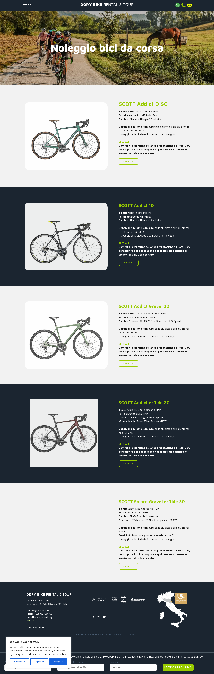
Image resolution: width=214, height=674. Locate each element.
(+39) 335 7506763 (43, 613)
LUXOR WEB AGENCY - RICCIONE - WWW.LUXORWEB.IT (107, 634)
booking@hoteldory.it (43, 617)
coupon (114, 662)
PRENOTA (128, 161)
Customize (19, 661)
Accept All (58, 661)
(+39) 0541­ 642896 (40, 610)
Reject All (39, 661)
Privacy (30, 620)
